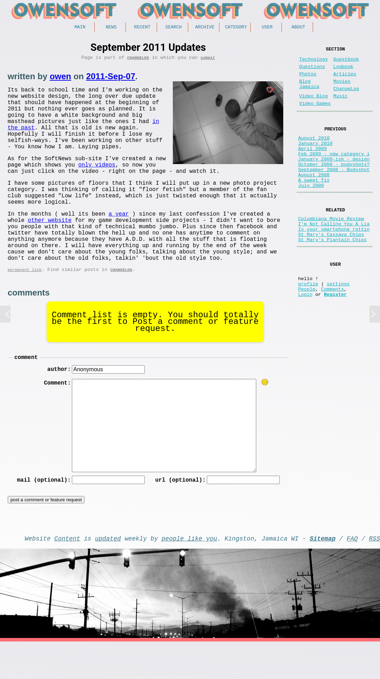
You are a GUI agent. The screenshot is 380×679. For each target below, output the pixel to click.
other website (50, 241)
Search (173, 28)
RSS (374, 574)
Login (305, 337)
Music (340, 106)
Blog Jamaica (309, 92)
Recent (142, 28)
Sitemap (322, 574)
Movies (342, 88)
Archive (205, 28)
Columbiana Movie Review (331, 247)
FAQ (352, 574)
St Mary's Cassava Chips (331, 267)
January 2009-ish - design (334, 178)
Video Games (315, 114)
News (111, 28)
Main (79, 28)
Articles (344, 79)
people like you (189, 574)
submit (208, 59)
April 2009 (312, 165)
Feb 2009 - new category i (334, 172)
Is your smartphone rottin (334, 261)
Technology (313, 62)
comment (26, 389)
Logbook (343, 71)
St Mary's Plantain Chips (332, 274)
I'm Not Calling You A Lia (334, 254)
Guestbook (346, 62)
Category (236, 28)
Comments (332, 330)
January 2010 (315, 158)
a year (119, 233)
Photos (308, 79)
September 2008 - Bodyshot (334, 192)
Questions (312, 71)
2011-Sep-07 (110, 78)
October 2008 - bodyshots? (334, 185)
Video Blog (313, 106)
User (267, 28)
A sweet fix (314, 205)
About (298, 28)
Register (335, 337)
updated (108, 574)
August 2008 (314, 198)
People (306, 330)
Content (67, 574)
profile (308, 323)
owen (60, 78)
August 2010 (314, 152)
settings (338, 323)
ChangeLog (138, 59)
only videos (258, 176)
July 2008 (311, 212)
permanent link (25, 300)
